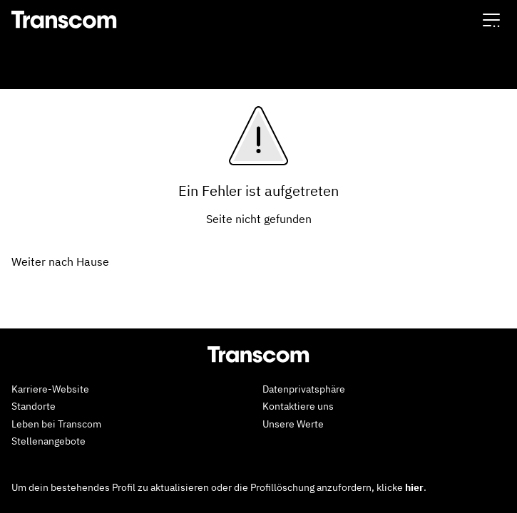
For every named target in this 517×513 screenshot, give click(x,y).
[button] (491, 19)
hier (414, 487)
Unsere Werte (293, 424)
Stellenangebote (48, 441)
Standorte (33, 406)
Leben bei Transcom (56, 424)
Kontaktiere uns (298, 406)
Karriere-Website (50, 389)
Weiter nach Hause (60, 261)
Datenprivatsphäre (303, 389)
